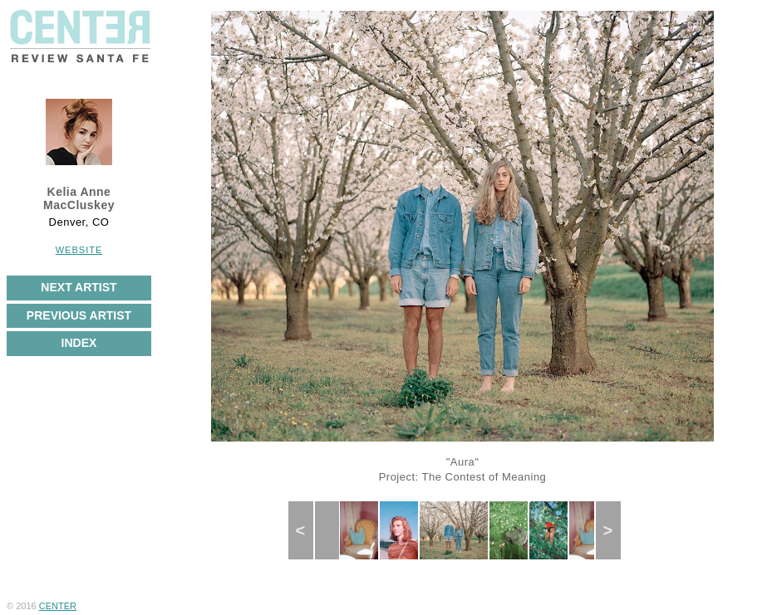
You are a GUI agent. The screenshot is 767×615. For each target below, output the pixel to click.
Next (613, 530)
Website (79, 250)
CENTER (57, 606)
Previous (307, 530)
